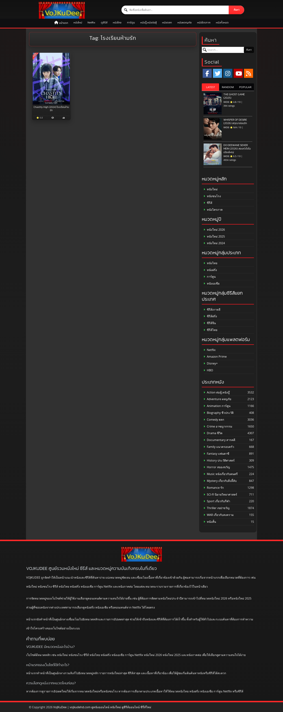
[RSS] (248, 73)
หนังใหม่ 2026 (214, 230)
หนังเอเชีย (211, 283)
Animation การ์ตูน (217, 406)
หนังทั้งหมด (222, 22)
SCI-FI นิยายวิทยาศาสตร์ (220, 494)
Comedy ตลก (214, 420)
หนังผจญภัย (184, 22)
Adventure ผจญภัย (217, 399)
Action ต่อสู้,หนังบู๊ (217, 392)
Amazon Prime (215, 357)
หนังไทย (117, 22)
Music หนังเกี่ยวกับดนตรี (221, 474)
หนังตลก (167, 22)
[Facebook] (207, 73)
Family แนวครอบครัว (219, 447)
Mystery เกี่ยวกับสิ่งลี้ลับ (220, 481)
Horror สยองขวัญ (217, 467)
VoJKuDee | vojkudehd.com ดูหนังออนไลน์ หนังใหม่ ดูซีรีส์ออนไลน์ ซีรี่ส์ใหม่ (102, 707)
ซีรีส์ (208, 203)
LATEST (210, 87)
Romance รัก (214, 488)
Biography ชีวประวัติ (219, 413)
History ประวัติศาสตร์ (219, 460)
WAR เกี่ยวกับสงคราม (219, 515)
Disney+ (211, 363)
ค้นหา (236, 10)
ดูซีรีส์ (104, 22)
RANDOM (228, 87)
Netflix (91, 22)
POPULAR (245, 87)
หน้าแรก (63, 23)
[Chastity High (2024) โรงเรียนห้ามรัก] (51, 79)
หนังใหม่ (77, 22)
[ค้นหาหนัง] (175, 10)
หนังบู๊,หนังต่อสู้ (148, 22)
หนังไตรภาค (203, 22)
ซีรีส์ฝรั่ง (210, 316)
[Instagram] (227, 73)
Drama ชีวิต (213, 433)
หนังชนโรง (212, 196)
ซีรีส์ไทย (210, 330)
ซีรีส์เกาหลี (212, 310)
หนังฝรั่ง (210, 270)
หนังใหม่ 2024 (214, 243)
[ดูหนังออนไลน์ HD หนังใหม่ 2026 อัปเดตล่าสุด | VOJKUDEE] (62, 10)
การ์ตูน (131, 22)
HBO (208, 370)
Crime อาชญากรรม (218, 426)
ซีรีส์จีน (210, 323)
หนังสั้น (210, 522)
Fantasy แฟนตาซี (216, 454)
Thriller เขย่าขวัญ (217, 508)
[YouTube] (238, 73)
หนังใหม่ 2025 (214, 236)
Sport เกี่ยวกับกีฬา (217, 501)
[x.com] (217, 73)
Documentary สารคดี (219, 440)
